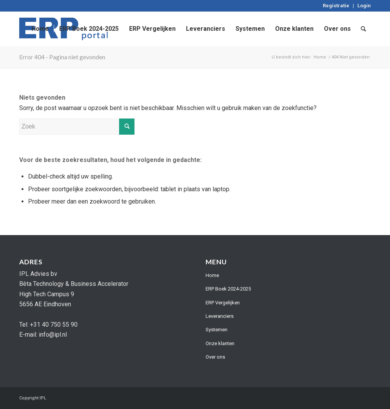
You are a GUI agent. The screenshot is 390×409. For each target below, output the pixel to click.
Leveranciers (220, 316)
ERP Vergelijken (223, 302)
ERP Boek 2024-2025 (228, 289)
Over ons (215, 357)
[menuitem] (336, 6)
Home (212, 275)
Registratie (336, 5)
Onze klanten (220, 343)
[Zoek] (363, 29)
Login (364, 5)
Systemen (216, 329)
